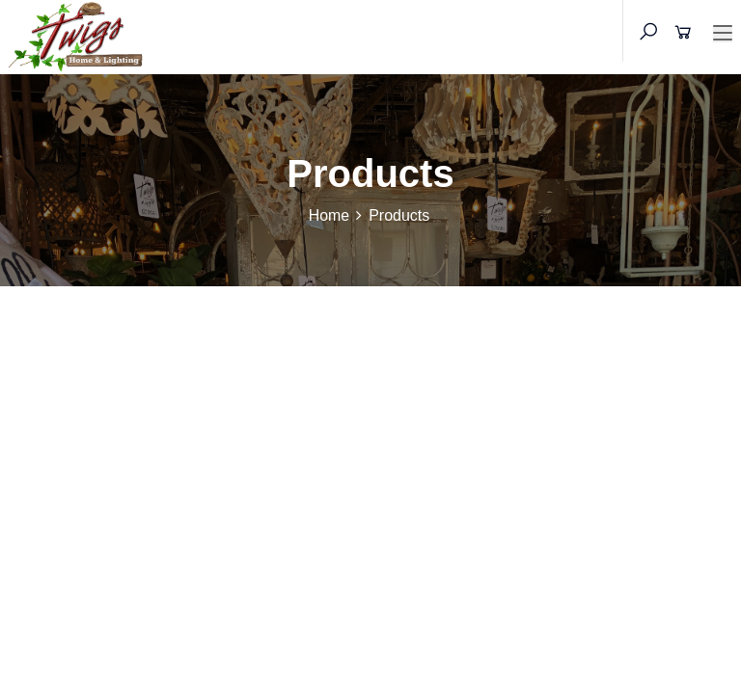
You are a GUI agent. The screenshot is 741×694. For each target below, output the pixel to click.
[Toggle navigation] (722, 33)
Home (329, 215)
